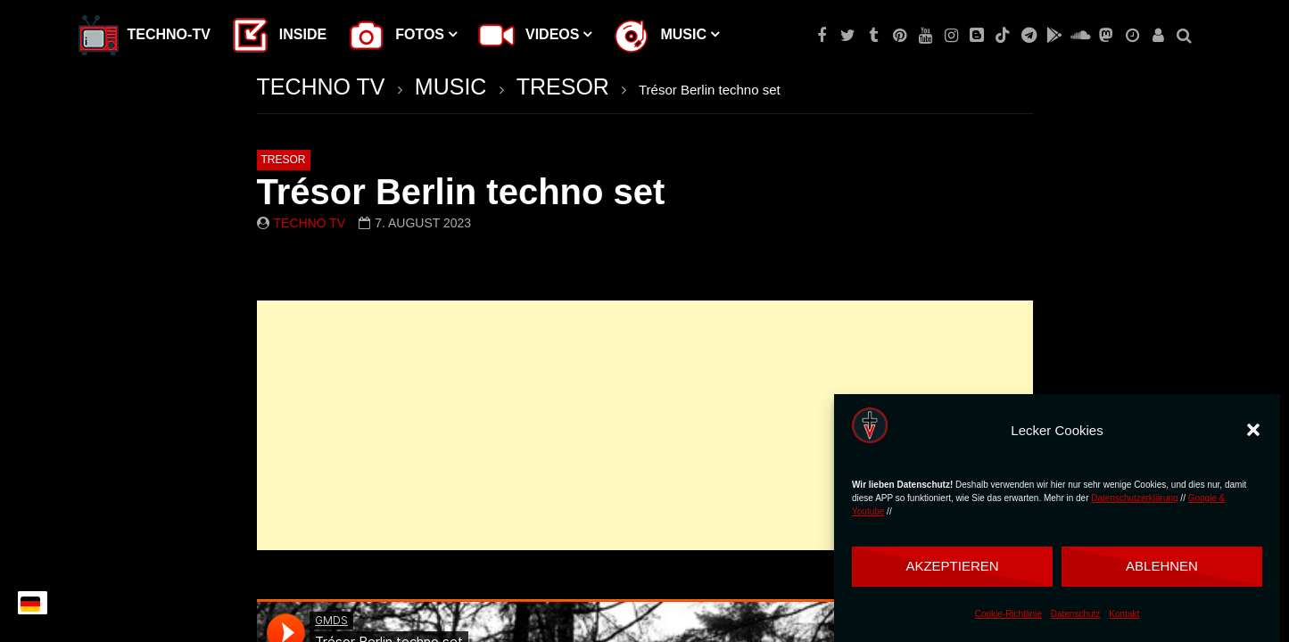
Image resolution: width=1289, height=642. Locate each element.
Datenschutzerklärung (1134, 498)
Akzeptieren (951, 565)
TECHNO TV (321, 86)
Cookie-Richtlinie (1008, 614)
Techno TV (310, 223)
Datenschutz (1076, 614)
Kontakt (1124, 614)
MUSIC (451, 86)
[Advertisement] (645, 425)
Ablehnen (1162, 565)
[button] (1253, 430)
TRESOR (562, 86)
